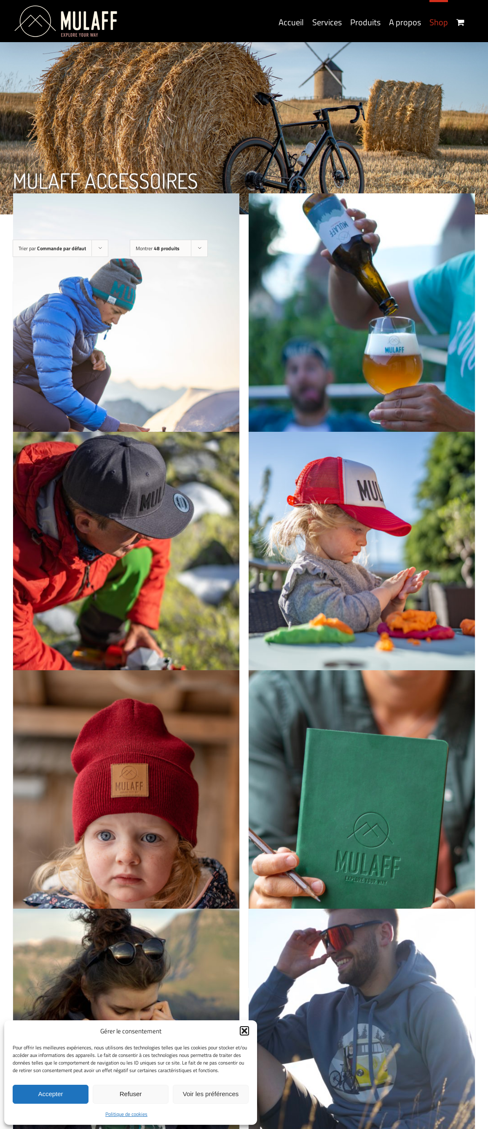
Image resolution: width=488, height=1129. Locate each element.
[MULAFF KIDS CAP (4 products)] (362, 601)
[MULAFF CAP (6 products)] (126, 601)
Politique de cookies (126, 1114)
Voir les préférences (211, 1093)
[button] (244, 1031)
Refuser (131, 1093)
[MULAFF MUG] (126, 363)
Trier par (52, 248)
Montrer (158, 248)
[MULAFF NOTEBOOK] (362, 840)
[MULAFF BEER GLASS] (362, 363)
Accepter (50, 1093)
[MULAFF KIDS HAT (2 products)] (126, 840)
